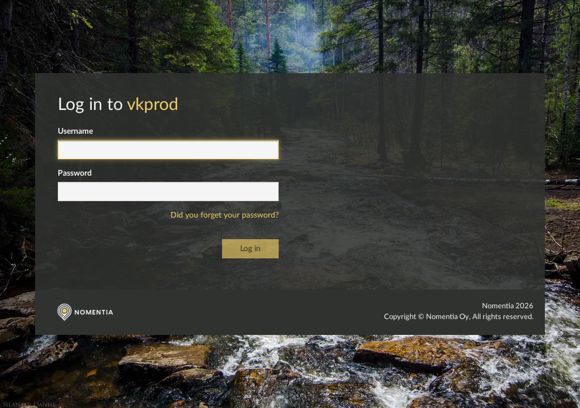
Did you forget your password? (224, 215)
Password (75, 173)
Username (75, 131)
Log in (250, 249)
